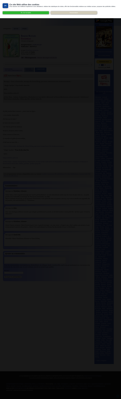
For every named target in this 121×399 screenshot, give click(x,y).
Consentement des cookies (15, 384)
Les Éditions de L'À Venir (47, 386)
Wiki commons (66, 386)
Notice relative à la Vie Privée (34, 384)
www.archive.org (20, 388)
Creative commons (97, 384)
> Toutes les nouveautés (104, 52)
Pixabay (90, 386)
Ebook (8, 386)
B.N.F (89, 384)
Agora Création (82, 388)
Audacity (72, 384)
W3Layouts (67, 388)
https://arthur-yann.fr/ (10, 158)
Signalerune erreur (29, 69)
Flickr (13, 386)
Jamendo (35, 386)
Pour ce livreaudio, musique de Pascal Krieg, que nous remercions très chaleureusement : (34, 146)
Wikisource (83, 386)
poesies (24, 28)
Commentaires (40, 69)
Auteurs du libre (81, 384)
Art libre (57, 384)
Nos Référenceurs (99, 386)
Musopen (58, 386)
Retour (16, 28)
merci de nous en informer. (93, 376)
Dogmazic (107, 384)
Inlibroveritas (27, 386)
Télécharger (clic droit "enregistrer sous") (13, 69)
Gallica (18, 386)
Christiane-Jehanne (31, 50)
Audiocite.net (36, 45)
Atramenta (64, 384)
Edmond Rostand (28, 36)
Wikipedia (75, 386)
